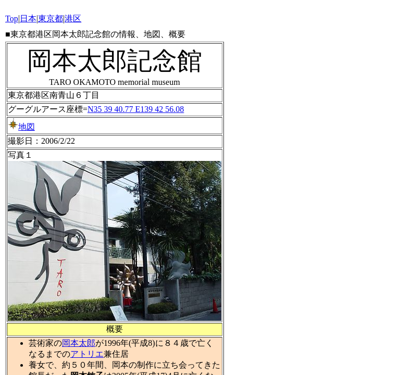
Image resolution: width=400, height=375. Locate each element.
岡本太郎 (78, 343)
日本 (28, 18)
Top (11, 18)
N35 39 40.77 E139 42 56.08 (136, 109)
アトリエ (87, 353)
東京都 (50, 18)
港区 (73, 18)
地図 (21, 126)
